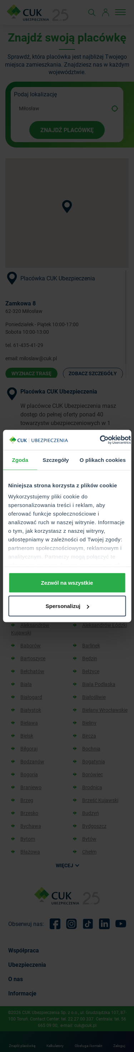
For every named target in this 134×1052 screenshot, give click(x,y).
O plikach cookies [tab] (103, 460)
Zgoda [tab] (20, 460)
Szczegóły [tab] (56, 460)
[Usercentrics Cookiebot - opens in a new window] (100, 440)
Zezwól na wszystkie (67, 582)
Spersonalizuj (67, 606)
